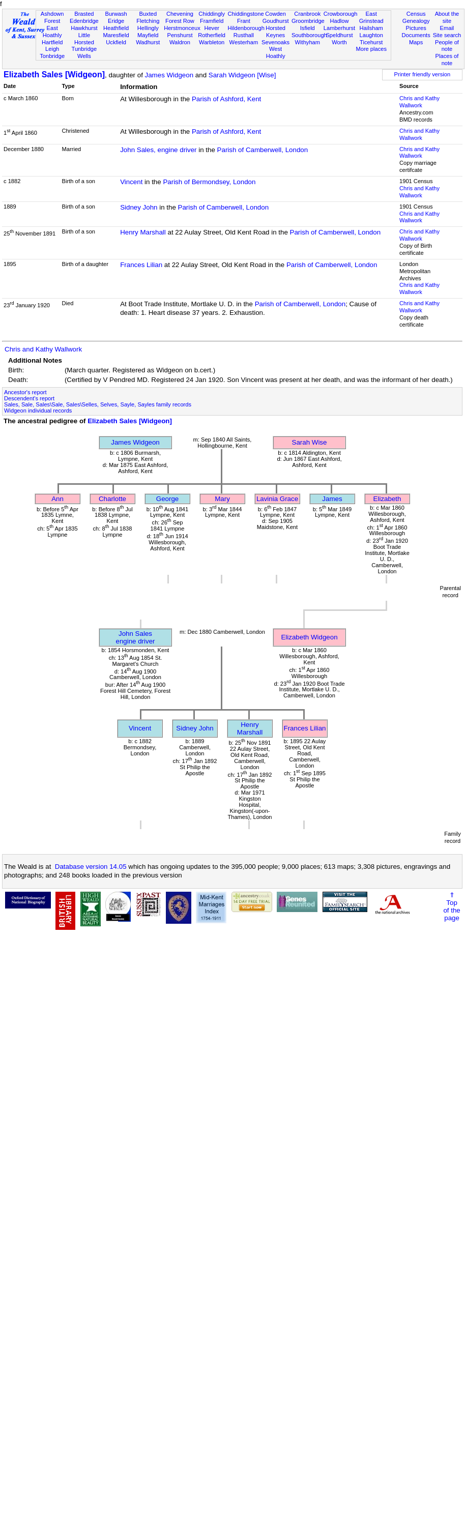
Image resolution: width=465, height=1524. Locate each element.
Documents (416, 35)
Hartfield (52, 42)
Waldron (179, 42)
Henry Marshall (143, 232)
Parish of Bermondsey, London (209, 182)
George (167, 499)
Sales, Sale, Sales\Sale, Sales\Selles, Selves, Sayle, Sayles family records (97, 404)
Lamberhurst (339, 28)
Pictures (416, 28)
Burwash (116, 14)
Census (416, 14)
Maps (416, 42)
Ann (57, 499)
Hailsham (371, 28)
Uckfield (116, 42)
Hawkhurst (84, 28)
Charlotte (112, 499)
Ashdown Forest (52, 17)
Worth (339, 42)
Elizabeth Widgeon (309, 637)
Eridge (116, 21)
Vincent (131, 182)
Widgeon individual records (38, 410)
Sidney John (138, 207)
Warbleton (211, 42)
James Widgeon (169, 75)
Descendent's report (29, 398)
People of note (447, 45)
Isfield (307, 28)
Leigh (52, 49)
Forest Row (179, 21)
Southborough (309, 35)
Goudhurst (276, 21)
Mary (222, 499)
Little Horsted (84, 38)
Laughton (371, 35)
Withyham (307, 42)
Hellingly (148, 28)
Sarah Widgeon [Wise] (242, 75)
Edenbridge (84, 21)
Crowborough (341, 14)
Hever (211, 28)
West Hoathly (275, 52)
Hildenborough (246, 28)
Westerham (243, 42)
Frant (243, 21)
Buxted (148, 14)
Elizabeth (387, 499)
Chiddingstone (246, 14)
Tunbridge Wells (84, 52)
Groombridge (308, 21)
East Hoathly (52, 31)
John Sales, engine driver (158, 150)
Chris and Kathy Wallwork (419, 101)
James (332, 499)
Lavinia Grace (277, 499)
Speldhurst (339, 35)
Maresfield (116, 35)
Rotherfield (211, 35)
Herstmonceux (182, 28)
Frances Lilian (141, 265)
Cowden (275, 14)
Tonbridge (52, 56)
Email (447, 28)
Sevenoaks (275, 42)
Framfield (211, 21)
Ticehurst (371, 42)
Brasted (84, 14)
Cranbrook (307, 14)
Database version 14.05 (91, 866)
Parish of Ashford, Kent (226, 99)
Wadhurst (148, 42)
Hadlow (339, 21)
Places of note (447, 59)
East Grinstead (371, 17)
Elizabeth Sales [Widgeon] (54, 74)
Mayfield (147, 35)
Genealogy (416, 21)
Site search (447, 35)
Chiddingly (211, 14)
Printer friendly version (422, 74)
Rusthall (244, 35)
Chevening (179, 14)
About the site (447, 17)
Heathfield (116, 28)
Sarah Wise (309, 442)
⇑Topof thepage (451, 906)
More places (371, 49)
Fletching (147, 21)
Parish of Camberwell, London (262, 150)
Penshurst (179, 35)
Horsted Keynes (275, 31)
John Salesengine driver (135, 637)
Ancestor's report (25, 392)
